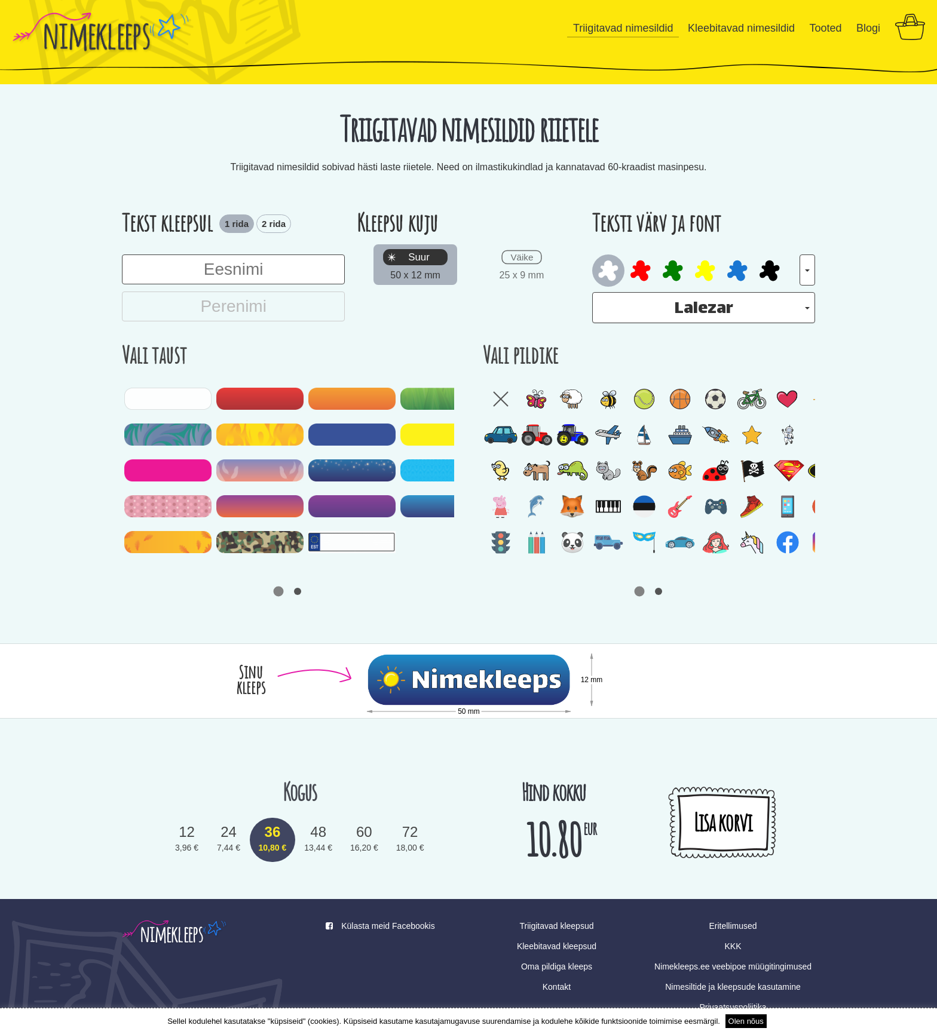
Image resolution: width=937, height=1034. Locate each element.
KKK (732, 946)
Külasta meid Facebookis (380, 926)
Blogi (868, 28)
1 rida (237, 224)
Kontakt (557, 987)
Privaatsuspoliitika (732, 1007)
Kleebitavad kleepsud (556, 946)
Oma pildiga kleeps (556, 966)
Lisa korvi (722, 821)
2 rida (274, 224)
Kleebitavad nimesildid (741, 28)
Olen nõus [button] (746, 1021)
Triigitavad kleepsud (556, 926)
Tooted (825, 28)
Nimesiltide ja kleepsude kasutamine (732, 987)
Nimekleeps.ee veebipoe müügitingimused (733, 966)
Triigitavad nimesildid (623, 28)
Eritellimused (733, 926)
